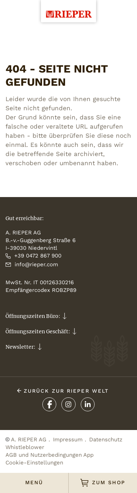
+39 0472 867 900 (33, 255)
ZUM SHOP (102, 483)
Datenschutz (105, 439)
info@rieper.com (31, 264)
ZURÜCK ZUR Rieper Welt (63, 391)
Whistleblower (24, 447)
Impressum (68, 439)
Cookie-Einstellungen (34, 462)
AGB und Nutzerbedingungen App (49, 455)
